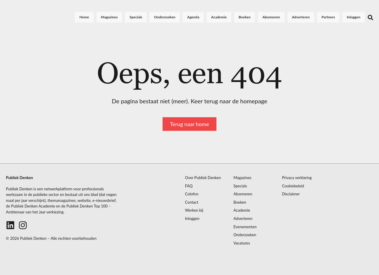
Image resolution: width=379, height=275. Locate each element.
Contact (191, 202)
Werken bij (194, 210)
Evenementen (245, 227)
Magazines (109, 17)
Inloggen (353, 17)
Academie (219, 17)
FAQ (189, 186)
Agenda (193, 17)
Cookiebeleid (293, 186)
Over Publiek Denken (203, 178)
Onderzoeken (164, 17)
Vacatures (242, 243)
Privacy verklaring (296, 178)
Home (84, 17)
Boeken (244, 17)
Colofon (191, 194)
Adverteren (301, 17)
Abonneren (271, 17)
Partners (328, 17)
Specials (135, 17)
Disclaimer (291, 194)
